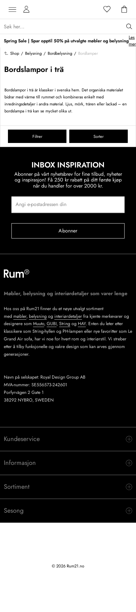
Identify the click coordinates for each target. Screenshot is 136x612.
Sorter (98, 136)
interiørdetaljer (68, 316)
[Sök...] (70, 26)
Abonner (67, 230)
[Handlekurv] (124, 9)
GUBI (52, 323)
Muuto (38, 323)
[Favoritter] (107, 9)
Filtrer (37, 136)
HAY (82, 323)
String (64, 323)
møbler (19, 316)
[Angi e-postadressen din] (68, 204)
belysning (38, 316)
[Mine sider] (26, 9)
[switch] (68, 439)
